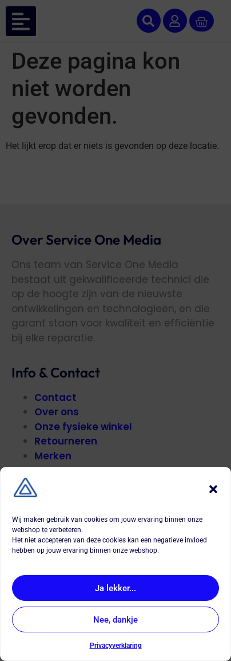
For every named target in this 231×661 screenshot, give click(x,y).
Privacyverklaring (116, 646)
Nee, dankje (115, 620)
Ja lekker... (115, 588)
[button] (213, 489)
